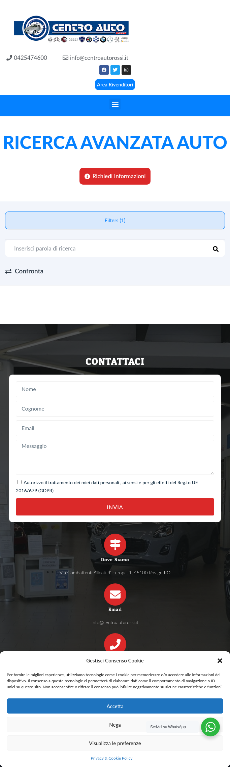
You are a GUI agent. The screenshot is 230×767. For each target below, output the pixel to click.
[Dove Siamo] (115, 545)
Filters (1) (115, 220)
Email (115, 609)
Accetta (115, 706)
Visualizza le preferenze (115, 743)
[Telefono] (115, 644)
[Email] (115, 594)
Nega (115, 725)
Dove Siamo (115, 559)
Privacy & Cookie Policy (112, 758)
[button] (220, 660)
